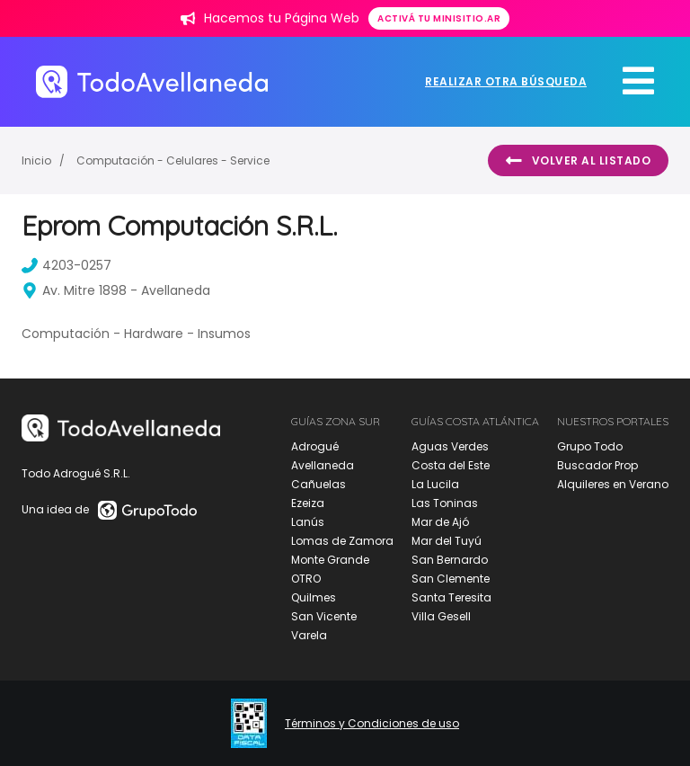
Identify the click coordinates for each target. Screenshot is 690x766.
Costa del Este (450, 465)
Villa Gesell (441, 616)
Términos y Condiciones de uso (372, 724)
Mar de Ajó (440, 522)
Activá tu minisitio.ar (438, 18)
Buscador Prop (597, 465)
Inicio (36, 160)
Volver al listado (578, 161)
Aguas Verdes (450, 446)
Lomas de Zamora (342, 540)
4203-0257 (66, 265)
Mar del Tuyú (446, 540)
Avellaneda (322, 465)
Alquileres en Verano (612, 484)
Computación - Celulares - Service (173, 160)
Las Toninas (444, 503)
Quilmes (313, 597)
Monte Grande (330, 559)
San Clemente (450, 578)
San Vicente (324, 616)
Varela (309, 635)
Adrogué (315, 446)
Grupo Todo (590, 446)
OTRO (306, 578)
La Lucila (435, 484)
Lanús (307, 522)
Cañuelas (318, 484)
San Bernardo (449, 559)
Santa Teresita (451, 597)
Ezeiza (307, 503)
